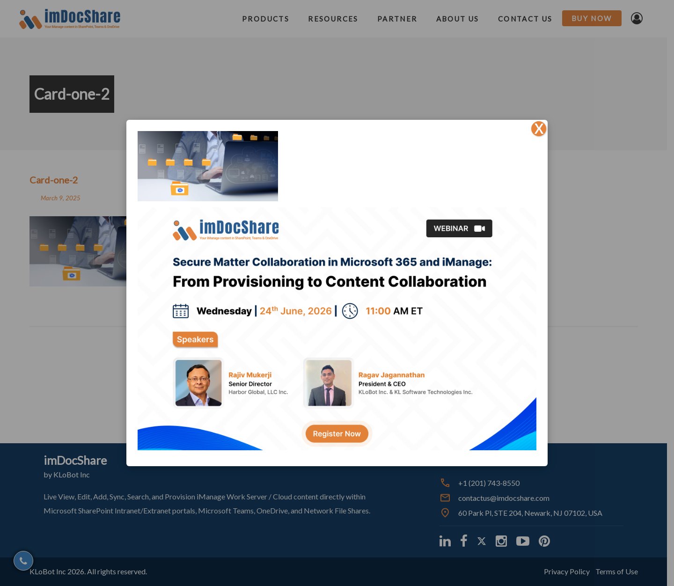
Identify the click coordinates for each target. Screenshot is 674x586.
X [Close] (539, 128)
